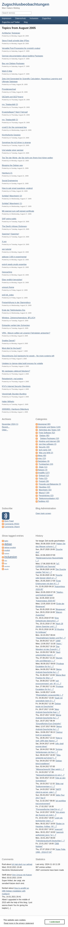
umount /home (8, 287)
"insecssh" (58, 829)
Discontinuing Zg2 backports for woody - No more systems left (28, 356)
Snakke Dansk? (8, 341)
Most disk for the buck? (12, 348)
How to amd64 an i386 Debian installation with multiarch (15, 891)
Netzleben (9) (43, 461)
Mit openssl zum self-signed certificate (18, 211)
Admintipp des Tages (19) (49, 430)
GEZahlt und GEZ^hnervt (12, 97)
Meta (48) (42, 456)
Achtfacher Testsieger (11, 33)
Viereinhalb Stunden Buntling (14, 394)
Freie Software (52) (47, 433)
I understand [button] (55, 922)
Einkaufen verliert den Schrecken (16, 325)
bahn (6, 541)
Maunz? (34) (44, 493)
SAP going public (9, 219)
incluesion (10, 556)
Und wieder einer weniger (12, 150)
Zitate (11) (43, 467)
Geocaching (7, 272)
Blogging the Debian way (12, 165)
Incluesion (34, 18)
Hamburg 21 (7, 173)
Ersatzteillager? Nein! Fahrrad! (15, 112)
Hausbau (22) (44, 487)
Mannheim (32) (45, 490)
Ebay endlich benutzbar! (12, 280)
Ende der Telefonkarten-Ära (13, 310)
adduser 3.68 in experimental (14, 257)
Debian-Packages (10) (49, 438)
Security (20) (44, 447)
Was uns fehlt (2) (46, 453)
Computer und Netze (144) (49, 427)
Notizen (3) (42, 470)
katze (5, 560)
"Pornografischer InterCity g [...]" (49, 809)
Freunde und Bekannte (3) (50, 484)
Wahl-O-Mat (7, 71)
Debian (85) (44, 436)
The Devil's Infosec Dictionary (14, 226)
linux (5, 563)
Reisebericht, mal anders (12, 379)
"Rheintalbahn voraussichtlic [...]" (49, 695)
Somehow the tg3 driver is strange (16, 143)
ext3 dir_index (8, 295)
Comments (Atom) (12, 527)
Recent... (6, 427)
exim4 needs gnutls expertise (14, 264)
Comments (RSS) (11, 524)
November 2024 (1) (10, 424)
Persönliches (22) (46, 496)
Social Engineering (10, 181)
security (6, 569)
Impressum (6, 18)
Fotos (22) (43, 478)
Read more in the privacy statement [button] (19, 923)
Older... (5, 430)
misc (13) (42, 458)
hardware (6, 553)
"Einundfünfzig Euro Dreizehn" (48, 724)
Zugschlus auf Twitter (11, 22)
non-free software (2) (47, 444)
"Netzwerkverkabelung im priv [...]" (50, 775)
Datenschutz (20, 18)
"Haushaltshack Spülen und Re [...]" (51, 638)
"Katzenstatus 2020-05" (46, 601)
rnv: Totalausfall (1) (10, 120)
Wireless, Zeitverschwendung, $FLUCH (18, 318)
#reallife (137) (44, 473)
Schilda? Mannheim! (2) (12, 196)
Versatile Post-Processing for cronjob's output (21, 48)
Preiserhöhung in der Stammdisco (16, 303)
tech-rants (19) (45, 450)
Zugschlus (46, 18)
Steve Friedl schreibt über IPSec (15, 41)
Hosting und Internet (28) (49, 441)
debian (8, 544)
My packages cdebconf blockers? (16, 371)
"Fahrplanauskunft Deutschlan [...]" (50, 841)
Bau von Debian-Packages (13, 63)
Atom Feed (9, 521)
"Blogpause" (60, 609)
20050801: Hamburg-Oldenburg (15, 409)
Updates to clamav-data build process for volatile (22, 363)
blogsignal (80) (44, 424)
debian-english (10, 547)
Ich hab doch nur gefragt (22, 864)
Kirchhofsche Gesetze (11, 135)
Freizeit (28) (44, 481)
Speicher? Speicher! (10, 234)
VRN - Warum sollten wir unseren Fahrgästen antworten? (26, 333)
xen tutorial (6, 249)
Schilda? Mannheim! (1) (12, 203)
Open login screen (43, 513)
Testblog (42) (43, 501)
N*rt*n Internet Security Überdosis (16, 386)
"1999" (58, 641)
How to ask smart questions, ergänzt (17, 188)
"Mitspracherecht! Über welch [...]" (50, 769)
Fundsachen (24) (46, 464)
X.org (4, 242)
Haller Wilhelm (8, 402)
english (7, 550)
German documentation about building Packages (22, 56)
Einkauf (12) (44, 476)
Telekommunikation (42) (49, 498)
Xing (26, 22)
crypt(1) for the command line (14, 127)
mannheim (7, 566)
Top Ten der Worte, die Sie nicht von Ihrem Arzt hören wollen (27, 158)
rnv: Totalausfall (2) (10, 104)
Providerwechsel (9, 89)
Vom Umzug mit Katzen (22, 875)
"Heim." (59, 644)
